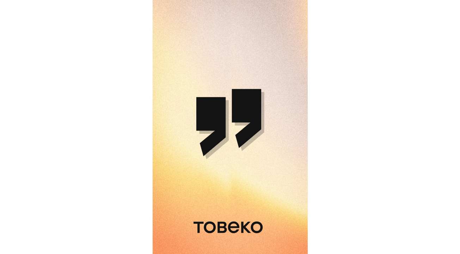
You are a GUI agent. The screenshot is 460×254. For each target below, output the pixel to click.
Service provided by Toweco (271, 242)
